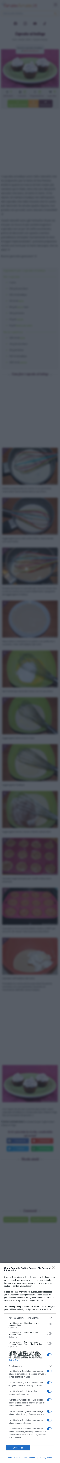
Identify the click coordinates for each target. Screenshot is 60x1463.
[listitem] (30, 1317)
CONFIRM (18, 1448)
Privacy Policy (46, 1458)
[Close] (54, 1268)
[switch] (49, 1324)
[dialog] (30, 1363)
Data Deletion (14, 1458)
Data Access (29, 1458)
